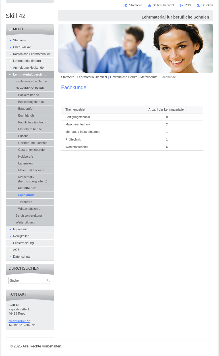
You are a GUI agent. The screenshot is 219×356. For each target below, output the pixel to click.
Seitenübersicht (163, 5)
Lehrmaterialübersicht (92, 77)
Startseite (67, 77)
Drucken (207, 5)
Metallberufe (149, 77)
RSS (188, 5)
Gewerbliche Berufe (123, 77)
